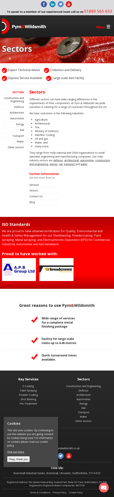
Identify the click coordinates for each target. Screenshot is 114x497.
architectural (71, 160)
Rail (22, 130)
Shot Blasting (28, 399)
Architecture (17, 112)
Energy (20, 124)
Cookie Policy (76, 492)
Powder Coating (28, 395)
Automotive (17, 118)
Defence (19, 107)
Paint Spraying (28, 390)
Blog (32, 202)
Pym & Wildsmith (24, 26)
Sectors (33, 190)
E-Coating (28, 386)
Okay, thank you (18, 459)
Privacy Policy (59, 492)
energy (54, 164)
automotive (87, 160)
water (84, 164)
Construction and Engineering (14, 99)
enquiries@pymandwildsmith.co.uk (60, 448)
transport (70, 164)
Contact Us (35, 196)
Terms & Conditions (40, 492)
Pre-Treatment (28, 403)
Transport (18, 136)
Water (20, 141)
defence (58, 160)
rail (60, 164)
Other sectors (16, 147)
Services (34, 185)
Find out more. (16, 452)
